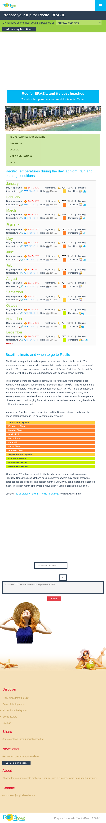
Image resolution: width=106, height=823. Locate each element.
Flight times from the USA (16, 698)
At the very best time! (19, 29)
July (9, 265)
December (14, 332)
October (12, 305)
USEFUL (14, 150)
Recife (44, 493)
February (13, 197)
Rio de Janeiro (22, 493)
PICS (12, 162)
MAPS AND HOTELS (21, 156)
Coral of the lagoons (13, 704)
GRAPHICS (16, 143)
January (12, 184)
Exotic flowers (10, 716)
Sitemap (7, 723)
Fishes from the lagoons (15, 710)
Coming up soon (16, 763)
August (11, 279)
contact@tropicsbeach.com (20, 795)
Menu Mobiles (100, 5)
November (14, 319)
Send (54, 598)
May (9, 239)
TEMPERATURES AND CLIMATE (27, 137)
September (14, 292)
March (11, 210)
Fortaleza (54, 493)
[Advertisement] (53, 61)
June (10, 252)
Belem (35, 493)
